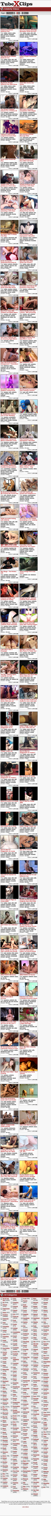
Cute (14, 1367)
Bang (4, 1377)
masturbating (31, 495)
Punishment (37, 1422)
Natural (35, 1314)
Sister (45, 1306)
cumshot (30, 114)
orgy (8, 499)
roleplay (6, 267)
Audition (5, 1357)
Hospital (25, 1384)
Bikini (4, 1421)
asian (13, 33)
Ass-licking (6, 1348)
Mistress (25, 1489)
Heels (25, 1373)
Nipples (35, 1322)
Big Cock (5, 1413)
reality (2, 707)
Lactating (26, 1437)
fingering (3, 445)
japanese (6, 162)
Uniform (46, 1448)
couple (25, 140)
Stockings (47, 1365)
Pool (34, 1396)
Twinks (46, 1444)
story (2, 267)
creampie (3, 367)
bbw (16, 162)
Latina (25, 1445)
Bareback (5, 1381)
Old (34, 1341)
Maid (24, 1461)
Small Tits (46, 1326)
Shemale (46, 1298)
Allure (4, 1312)
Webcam (46, 1471)
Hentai (25, 1376)
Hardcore (26, 1369)
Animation (6, 1326)
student (9, 115)
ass (35, 212)
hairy (21, 239)
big (17, 679)
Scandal (35, 1470)
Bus (4, 1474)
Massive (25, 1467)
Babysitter (6, 1369)
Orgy (34, 1361)
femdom (27, 498)
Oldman (35, 1349)
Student (46, 1381)
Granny (25, 1353)
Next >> (26, 13)
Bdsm (4, 1391)
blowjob (3, 36)
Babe (4, 1365)
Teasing (46, 1408)
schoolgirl (3, 1129)
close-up (5, 1001)
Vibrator (46, 1456)
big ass (3, 165)
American (6, 1318)
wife (2, 34)
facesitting (13, 549)
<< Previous (10, 13)
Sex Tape (36, 1490)
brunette (22, 115)
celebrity (6, 34)
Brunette (5, 1466)
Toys (45, 1436)
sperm (5, 115)
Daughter (15, 1383)
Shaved (35, 1494)
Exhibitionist (16, 1432)
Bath (4, 1385)
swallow (33, 367)
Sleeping (46, 1318)
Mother (35, 1306)
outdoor (7, 393)
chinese (27, 602)
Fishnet (15, 1475)
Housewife (26, 1388)
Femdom (15, 1455)
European (16, 1428)
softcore (26, 165)
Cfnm (14, 1298)
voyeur (8, 36)
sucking (3, 37)
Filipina (15, 1463)
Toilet (45, 1434)
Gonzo (25, 1345)
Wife (45, 1479)
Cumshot (15, 1363)
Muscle (35, 1310)
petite (10, 521)
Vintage (46, 1460)
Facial (14, 1447)
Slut (45, 1322)
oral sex (12, 265)
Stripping (46, 1377)
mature (10, 33)
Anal (4, 1322)
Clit (14, 1314)
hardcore (12, 36)
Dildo (14, 1394)
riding (35, 468)
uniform (24, 215)
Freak (25, 1298)
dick (10, 267)
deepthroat (8, 114)
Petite (35, 1384)
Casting (5, 1482)
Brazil (4, 1448)
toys (4, 370)
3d (26, 627)
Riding (35, 1447)
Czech (15, 1371)
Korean (25, 1433)
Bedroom (5, 1403)
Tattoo (45, 1400)
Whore (45, 1475)
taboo (5, 264)
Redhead (36, 1439)
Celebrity (5, 1486)
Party (34, 1376)
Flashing (15, 1482)
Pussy (35, 1426)
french (2, 954)
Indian (25, 1400)
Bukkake (5, 1470)
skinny (15, 187)
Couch (15, 1336)
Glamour (25, 1337)
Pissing (35, 1392)
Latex (24, 1441)
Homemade (26, 1380)
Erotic (14, 1424)
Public (35, 1418)
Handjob (25, 1365)
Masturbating (27, 1471)
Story (45, 1369)
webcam (3, 164)
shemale (6, 340)
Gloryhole (26, 1341)
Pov (34, 1406)
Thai (45, 1412)
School (35, 1474)
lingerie (31, 36)
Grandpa (25, 1349)
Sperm (45, 1351)
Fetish (15, 1459)
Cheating (15, 1302)
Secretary (36, 1482)
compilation (31, 112)
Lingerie (25, 1457)
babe (21, 140)
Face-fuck (16, 1440)
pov (2, 115)
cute (29, 524)
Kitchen (25, 1429)
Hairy (24, 1361)
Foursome (16, 1490)
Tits (45, 1432)
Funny (25, 1310)
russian (33, 953)
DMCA (27, 1506)
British (5, 1458)
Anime (5, 1330)
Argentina (6, 1336)
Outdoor (35, 1365)
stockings (15, 114)
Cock (14, 1320)
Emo (14, 1422)
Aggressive (6, 1308)
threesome (4, 470)
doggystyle (6, 549)
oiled (7, 240)
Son (45, 1341)
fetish (33, 115)
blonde (22, 165)
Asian (4, 1340)
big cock (14, 115)
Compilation (16, 1332)
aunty (31, 1179)
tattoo (13, 139)
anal (24, 392)
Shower (46, 1302)
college (31, 551)
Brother (5, 1462)
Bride (4, 1456)
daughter (6, 1178)
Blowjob (5, 1440)
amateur (6, 112)
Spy (45, 1355)
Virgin (45, 1463)
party (12, 830)
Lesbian (25, 1449)
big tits (9, 190)
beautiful (11, 34)
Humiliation (26, 1396)
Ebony (15, 1418)
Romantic (36, 1459)
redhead (33, 317)
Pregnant (36, 1410)
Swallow (46, 1389)
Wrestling (46, 1483)
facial (29, 115)
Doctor (15, 1398)
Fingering (16, 1467)
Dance (15, 1379)
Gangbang (26, 1318)
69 (44, 1487)
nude (26, 164)
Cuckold (15, 1354)
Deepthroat (16, 1387)
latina (7, 654)
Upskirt (46, 1452)
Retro (35, 1443)
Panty (35, 1369)
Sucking (46, 1385)
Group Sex (26, 1357)
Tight (45, 1418)
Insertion (26, 1408)
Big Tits (5, 1417)
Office (35, 1334)
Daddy (15, 1375)
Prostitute (36, 1414)
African (5, 1304)
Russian (35, 1466)
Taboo (45, 1397)
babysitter (22, 1285)
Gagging (25, 1314)
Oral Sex (35, 1353)
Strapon (46, 1373)
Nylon (35, 1330)
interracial (25, 137)
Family (15, 1451)
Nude (34, 1326)
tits (21, 215)
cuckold (3, 189)
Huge (24, 1392)
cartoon (29, 627)
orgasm (9, 1282)
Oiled (34, 1337)
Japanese (26, 1419)
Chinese (15, 1306)
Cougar (15, 1340)
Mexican (25, 1479)
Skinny (46, 1310)
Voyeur (46, 1467)
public (13, 292)
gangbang (14, 1254)
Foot (14, 1486)
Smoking (46, 1330)
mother (22, 854)
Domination (16, 1406)
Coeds (15, 1324)
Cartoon (5, 1478)
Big (4, 1407)
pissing (7, 165)
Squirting (46, 1357)
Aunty (4, 1361)
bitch (16, 654)
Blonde (5, 1436)
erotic (2, 265)
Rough (35, 1462)
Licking (25, 1453)
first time (3, 1181)
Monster (35, 1302)
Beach (5, 1395)
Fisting (15, 1479)
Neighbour (36, 1318)
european (12, 524)
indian (5, 33)
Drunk (15, 1416)
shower (29, 1076)
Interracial (26, 1412)
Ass (4, 1344)
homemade (34, 34)
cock (16, 604)
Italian (25, 1416)
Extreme (15, 1436)
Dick (14, 1390)
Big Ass (5, 1409)
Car (4, 1476)
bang (5, 1259)
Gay (24, 1326)
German (25, 1330)
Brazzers (5, 1452)
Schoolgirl (36, 1478)
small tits (24, 1128)
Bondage (5, 1444)
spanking (3, 1076)
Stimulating (47, 1361)
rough (34, 954)
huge (7, 679)
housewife (3, 190)
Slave (45, 1314)
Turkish (46, 1440)
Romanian (36, 1455)
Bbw (4, 1387)
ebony (35, 114)
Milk (24, 1486)
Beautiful (5, 1399)
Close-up (15, 1316)
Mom (34, 1298)
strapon (22, 526)
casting (25, 342)
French (25, 1301)
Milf (24, 1482)
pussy (35, 392)
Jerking (25, 1423)
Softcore (46, 1334)
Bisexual (5, 1424)
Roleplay (36, 1451)
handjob (14, 470)
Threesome (47, 1414)
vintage (6, 601)
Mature (25, 1475)
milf (34, 33)
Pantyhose (36, 1373)
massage (22, 139)
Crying (15, 1351)
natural (22, 552)
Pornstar (35, 1398)
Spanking (46, 1347)
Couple (15, 1344)
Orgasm (35, 1357)
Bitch (4, 1428)
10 (19, 13)
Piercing (35, 1388)
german (8, 955)
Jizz (24, 1427)
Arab (4, 1334)
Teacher (46, 1404)
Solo (45, 1337)
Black (4, 1432)
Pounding (36, 1402)
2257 (23, 1506)
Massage (26, 1463)
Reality (35, 1435)
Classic (15, 1310)
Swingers (46, 1393)
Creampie (16, 1347)
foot (26, 115)
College (15, 1328)
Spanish (46, 1344)
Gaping (25, 1322)
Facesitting (16, 1443)
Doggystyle (16, 1402)
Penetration (36, 1380)
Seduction (36, 1486)
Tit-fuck (46, 1428)
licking (14, 602)
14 (22, 13)
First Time (16, 1471)
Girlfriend (26, 1334)
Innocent (25, 1404)
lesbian (25, 314)
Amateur (5, 1315)
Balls (4, 1373)
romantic (3, 1131)
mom (24, 851)
